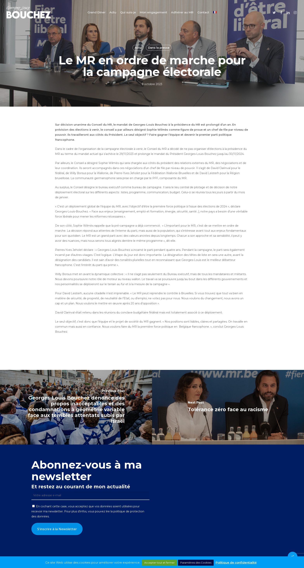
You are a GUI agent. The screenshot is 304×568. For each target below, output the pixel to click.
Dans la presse (158, 47)
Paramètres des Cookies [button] (195, 562)
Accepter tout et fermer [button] (159, 562)
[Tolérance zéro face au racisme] (228, 407)
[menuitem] (215, 12)
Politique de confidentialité (236, 562)
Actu (138, 47)
